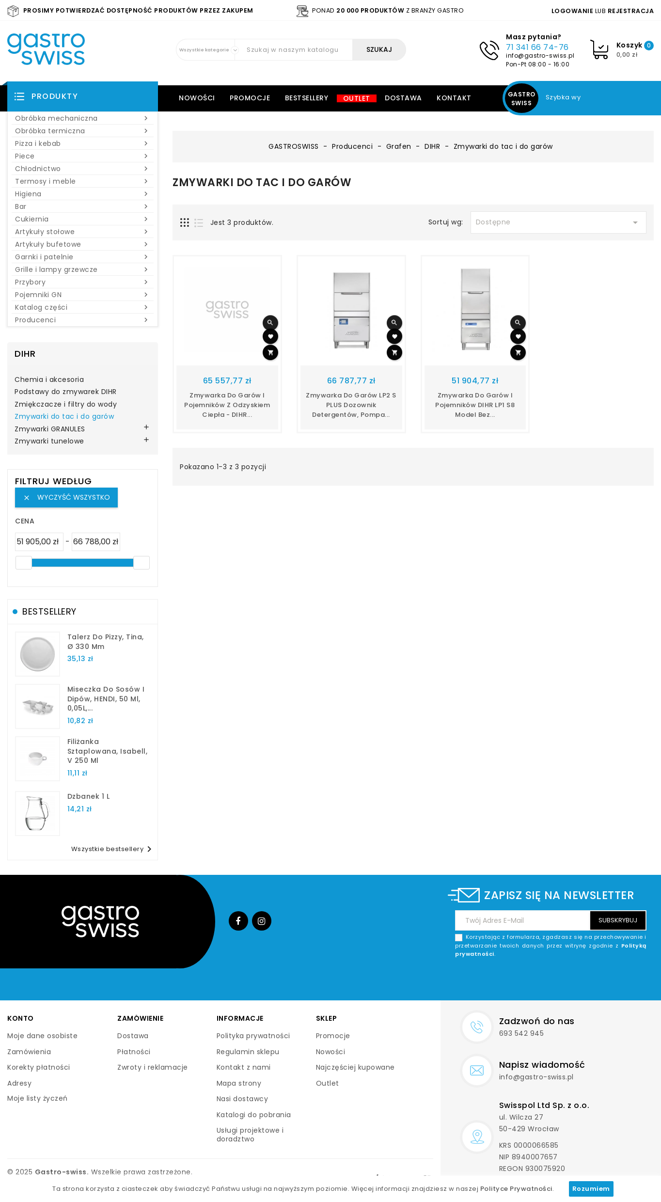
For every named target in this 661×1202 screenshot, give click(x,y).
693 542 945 (521, 1033)
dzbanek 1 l (88, 796)
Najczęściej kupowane (355, 1067)
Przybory (82, 282)
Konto (20, 1018)
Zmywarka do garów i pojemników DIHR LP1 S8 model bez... (475, 405)
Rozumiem (591, 1188)
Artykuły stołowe (82, 232)
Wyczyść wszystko (66, 497)
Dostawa (403, 98)
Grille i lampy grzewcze (82, 269)
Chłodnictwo (82, 169)
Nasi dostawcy (242, 1099)
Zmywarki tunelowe (49, 441)
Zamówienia (29, 1052)
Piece (82, 156)
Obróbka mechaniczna (82, 118)
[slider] (24, 562)
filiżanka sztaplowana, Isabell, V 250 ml (107, 751)
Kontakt (454, 98)
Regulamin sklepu (248, 1052)
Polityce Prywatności (516, 1188)
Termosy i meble (82, 181)
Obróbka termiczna (82, 131)
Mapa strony (239, 1083)
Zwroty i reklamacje (152, 1067)
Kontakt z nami (244, 1067)
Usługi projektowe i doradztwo (250, 1134)
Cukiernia (82, 219)
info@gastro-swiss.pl (540, 55)
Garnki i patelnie (82, 257)
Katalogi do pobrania (254, 1115)
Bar (82, 206)
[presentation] (572, 981)
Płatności (134, 1052)
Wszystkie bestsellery (113, 849)
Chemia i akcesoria (49, 380)
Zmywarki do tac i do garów (64, 416)
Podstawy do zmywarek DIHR (66, 392)
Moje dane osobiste (42, 1036)
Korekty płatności (38, 1067)
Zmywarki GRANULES (50, 429)
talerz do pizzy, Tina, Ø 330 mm (105, 641)
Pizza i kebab (82, 143)
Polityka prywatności (253, 1036)
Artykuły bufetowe (82, 244)
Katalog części (82, 307)
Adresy (19, 1083)
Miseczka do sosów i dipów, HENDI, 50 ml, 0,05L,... (106, 698)
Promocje (250, 98)
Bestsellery (307, 98)
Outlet (356, 98)
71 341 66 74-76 (537, 47)
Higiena (82, 194)
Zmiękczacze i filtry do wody (66, 404)
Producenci (82, 320)
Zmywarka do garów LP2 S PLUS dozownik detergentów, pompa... (351, 405)
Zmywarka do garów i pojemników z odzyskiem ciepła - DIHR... (227, 405)
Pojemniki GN (82, 295)
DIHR (25, 354)
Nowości (197, 98)
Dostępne (558, 222)
